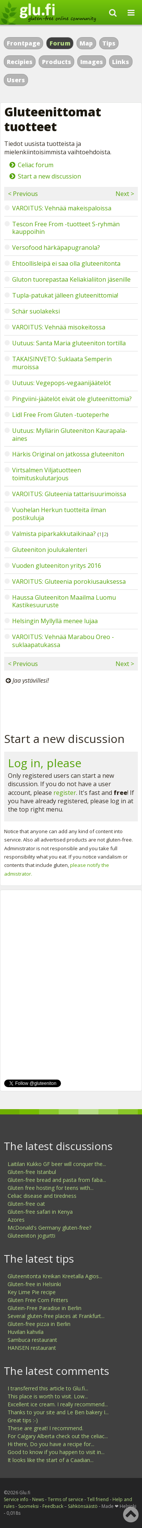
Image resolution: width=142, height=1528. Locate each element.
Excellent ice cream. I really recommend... (58, 1404)
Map (86, 43)
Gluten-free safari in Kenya (40, 1211)
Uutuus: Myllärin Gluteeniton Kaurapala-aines (69, 434)
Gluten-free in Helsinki (34, 1284)
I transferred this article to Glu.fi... (48, 1388)
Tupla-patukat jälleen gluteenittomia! (65, 295)
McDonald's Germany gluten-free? (49, 1227)
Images (91, 62)
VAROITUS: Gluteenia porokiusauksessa (69, 581)
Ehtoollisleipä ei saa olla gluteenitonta (66, 263)
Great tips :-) (23, 1420)
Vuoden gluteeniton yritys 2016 (56, 565)
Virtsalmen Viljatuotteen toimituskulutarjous (46, 474)
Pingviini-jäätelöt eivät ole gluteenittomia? (72, 399)
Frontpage (23, 43)
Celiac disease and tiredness (42, 1195)
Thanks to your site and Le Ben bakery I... (58, 1412)
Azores (16, 1219)
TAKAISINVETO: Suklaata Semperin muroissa (62, 363)
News (38, 1499)
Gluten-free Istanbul (32, 1171)
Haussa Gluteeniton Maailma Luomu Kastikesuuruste (64, 601)
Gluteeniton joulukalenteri (49, 549)
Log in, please (44, 763)
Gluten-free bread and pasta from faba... (57, 1179)
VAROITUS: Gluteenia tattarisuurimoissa (69, 494)
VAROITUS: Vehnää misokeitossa (58, 327)
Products (56, 62)
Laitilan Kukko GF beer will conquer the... (57, 1164)
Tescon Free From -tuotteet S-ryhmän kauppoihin (66, 228)
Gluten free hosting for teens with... (51, 1187)
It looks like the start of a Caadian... (51, 1460)
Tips (108, 43)
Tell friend (98, 1499)
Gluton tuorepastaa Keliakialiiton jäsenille (71, 279)
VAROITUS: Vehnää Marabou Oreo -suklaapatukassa (63, 641)
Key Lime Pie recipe (32, 1292)
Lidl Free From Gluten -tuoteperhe (60, 415)
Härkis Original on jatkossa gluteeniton (68, 454)
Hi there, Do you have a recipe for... (51, 1444)
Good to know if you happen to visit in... (56, 1452)
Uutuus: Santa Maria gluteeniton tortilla (69, 343)
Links (120, 62)
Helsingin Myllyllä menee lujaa (55, 621)
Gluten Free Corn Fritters (38, 1300)
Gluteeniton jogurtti (31, 1235)
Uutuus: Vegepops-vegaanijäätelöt (61, 383)
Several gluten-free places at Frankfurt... (56, 1316)
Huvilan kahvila (26, 1331)
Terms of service (65, 1499)
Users (16, 80)
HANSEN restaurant (32, 1347)
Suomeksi (28, 1506)
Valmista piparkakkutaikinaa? (54, 534)
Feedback (52, 1506)
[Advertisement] (71, 707)
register (64, 792)
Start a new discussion (49, 176)
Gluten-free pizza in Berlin (39, 1323)
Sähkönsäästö (83, 1506)
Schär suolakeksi (36, 311)
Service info (16, 1499)
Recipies (20, 62)
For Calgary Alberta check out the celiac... (58, 1436)
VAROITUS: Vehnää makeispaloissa (61, 208)
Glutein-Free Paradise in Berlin (44, 1308)
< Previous (23, 194)
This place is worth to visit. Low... (48, 1396)
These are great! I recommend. (45, 1428)
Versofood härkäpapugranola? (56, 247)
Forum (60, 43)
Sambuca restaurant (32, 1339)
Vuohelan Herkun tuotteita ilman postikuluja (59, 514)
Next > (124, 194)
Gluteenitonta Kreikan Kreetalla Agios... (55, 1276)
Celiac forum (35, 165)
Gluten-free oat (26, 1203)
